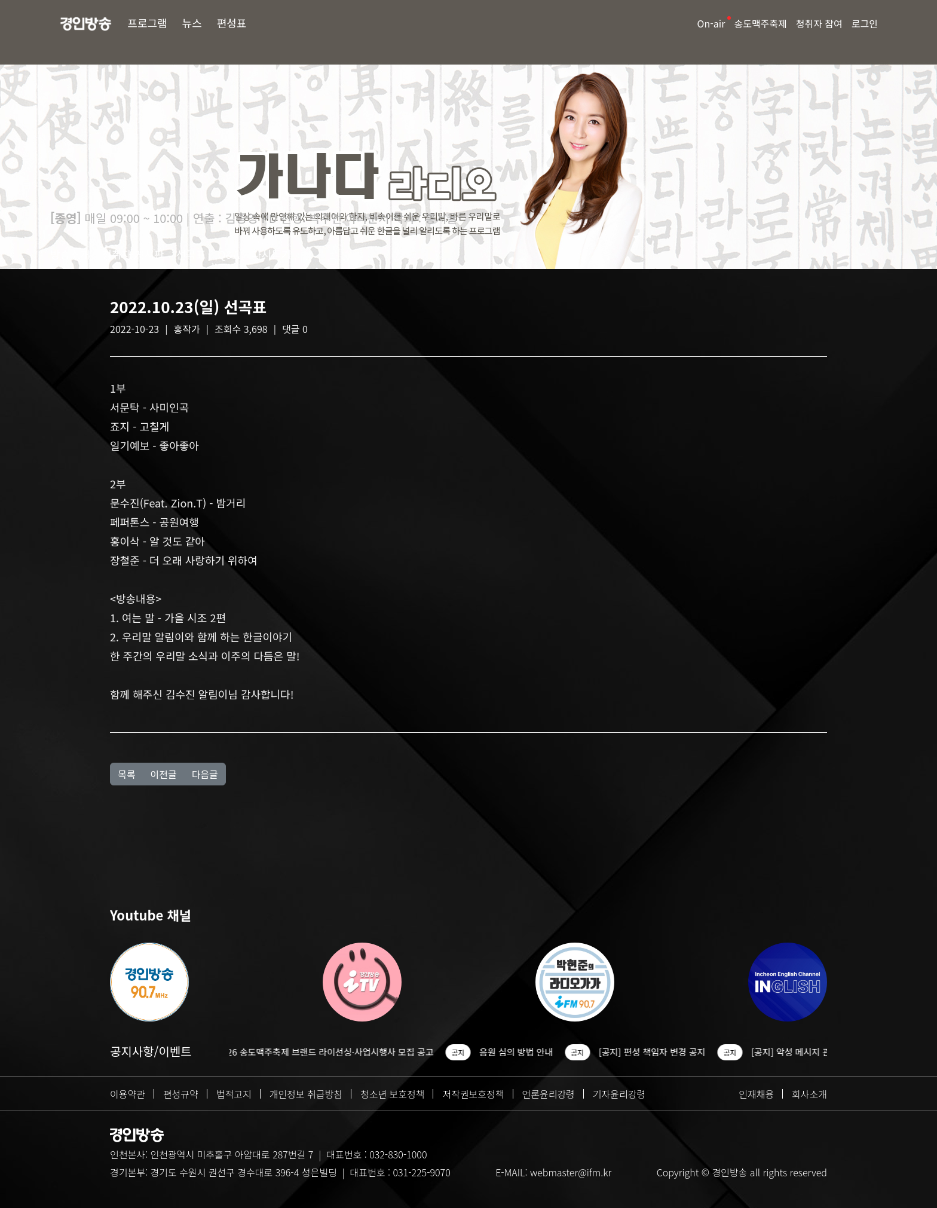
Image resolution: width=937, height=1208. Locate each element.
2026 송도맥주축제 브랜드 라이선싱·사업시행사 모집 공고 (334, 1051)
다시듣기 (271, 254)
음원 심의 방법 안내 (525, 1051)
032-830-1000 (398, 1154)
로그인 (865, 23)
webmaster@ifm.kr (570, 1172)
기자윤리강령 (619, 1094)
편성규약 (180, 1094)
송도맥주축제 (760, 23)
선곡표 (191, 254)
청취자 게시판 (133, 254)
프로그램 (147, 22)
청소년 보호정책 (392, 1094)
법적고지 (234, 1094)
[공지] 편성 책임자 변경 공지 (661, 1051)
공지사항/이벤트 (151, 1051)
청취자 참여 (819, 23)
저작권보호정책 (473, 1094)
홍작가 (187, 329)
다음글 (205, 774)
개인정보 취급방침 (306, 1094)
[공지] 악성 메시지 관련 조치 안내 (824, 1051)
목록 (126, 774)
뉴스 (192, 22)
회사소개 (809, 1094)
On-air (711, 23)
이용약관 (127, 1094)
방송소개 (70, 254)
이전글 (163, 774)
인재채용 (756, 1094)
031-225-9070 (421, 1172)
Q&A (229, 254)
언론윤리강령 (548, 1094)
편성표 (232, 22)
